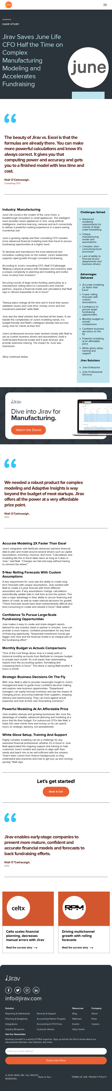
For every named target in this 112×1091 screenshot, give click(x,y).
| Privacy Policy (97, 1077)
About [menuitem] (94, 1013)
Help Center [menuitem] (78, 1029)
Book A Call (56, 791)
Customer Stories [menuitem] (45, 1029)
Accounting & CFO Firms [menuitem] (49, 1024)
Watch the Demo (28, 430)
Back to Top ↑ (45, 1077)
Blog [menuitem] (74, 1013)
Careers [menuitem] (95, 1024)
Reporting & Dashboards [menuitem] (17, 1013)
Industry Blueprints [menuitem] (14, 1029)
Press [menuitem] (94, 1018)
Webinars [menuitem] (77, 1018)
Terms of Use (80, 1077)
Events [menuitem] (75, 1024)
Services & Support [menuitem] (46, 1013)
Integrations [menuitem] (11, 1024)
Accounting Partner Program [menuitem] (51, 1018)
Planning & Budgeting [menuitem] (16, 1018)
